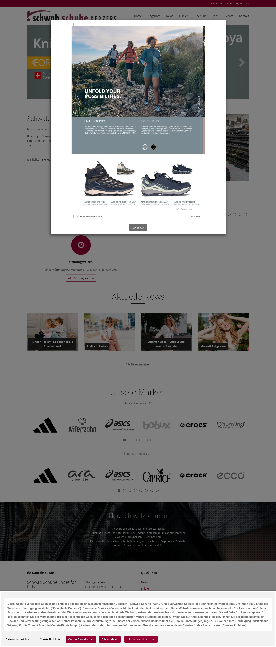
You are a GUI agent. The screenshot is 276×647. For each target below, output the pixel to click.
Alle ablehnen (110, 639)
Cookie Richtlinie (50, 639)
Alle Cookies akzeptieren (141, 639)
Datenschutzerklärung (18, 639)
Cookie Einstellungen (81, 639)
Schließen (138, 228)
